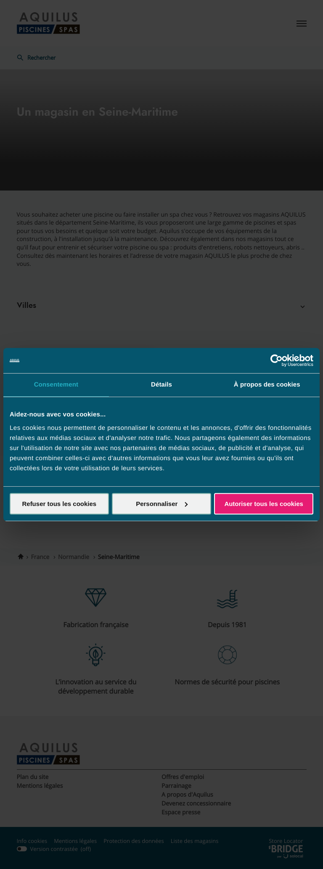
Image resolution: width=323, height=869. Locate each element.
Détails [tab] (161, 384)
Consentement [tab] (56, 384)
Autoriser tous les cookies (263, 503)
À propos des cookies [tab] (267, 384)
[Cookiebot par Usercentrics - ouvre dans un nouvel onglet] (276, 360)
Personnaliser (162, 503)
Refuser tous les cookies (59, 503)
